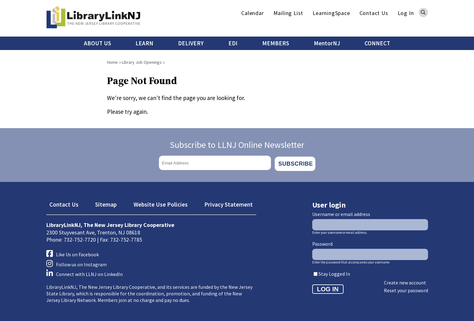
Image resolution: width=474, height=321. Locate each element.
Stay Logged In (334, 272)
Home (112, 62)
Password (322, 242)
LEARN (144, 43)
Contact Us (373, 13)
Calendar (252, 13)
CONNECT (377, 43)
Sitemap (106, 203)
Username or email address (341, 213)
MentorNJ (327, 43)
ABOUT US (97, 43)
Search (423, 12)
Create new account (405, 281)
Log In (406, 13)
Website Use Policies (161, 203)
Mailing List (288, 13)
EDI (232, 43)
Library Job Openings (142, 62)
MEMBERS (275, 43)
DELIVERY (191, 43)
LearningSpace (331, 13)
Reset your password (406, 289)
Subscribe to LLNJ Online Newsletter (237, 144)
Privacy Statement (228, 203)
